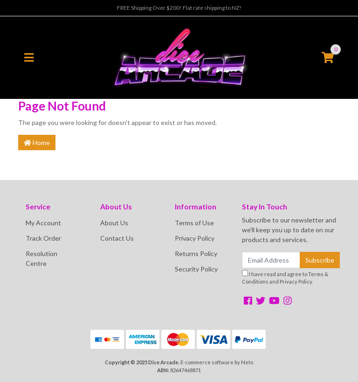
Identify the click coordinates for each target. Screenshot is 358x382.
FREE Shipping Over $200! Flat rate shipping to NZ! (179, 7)
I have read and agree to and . (285, 277)
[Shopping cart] (328, 57)
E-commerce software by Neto (216, 362)
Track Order (43, 238)
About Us (114, 223)
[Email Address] (271, 260)
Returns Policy (196, 253)
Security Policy (196, 269)
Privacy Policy (194, 238)
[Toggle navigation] (29, 57)
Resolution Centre (41, 258)
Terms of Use (194, 223)
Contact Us (117, 238)
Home (37, 142)
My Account (43, 223)
